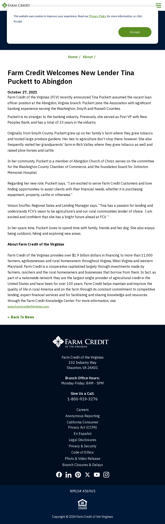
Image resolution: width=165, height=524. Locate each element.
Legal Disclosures (82, 440)
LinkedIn (69, 475)
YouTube (97, 475)
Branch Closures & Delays (82, 465)
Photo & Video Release (82, 458)
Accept (135, 32)
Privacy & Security (82, 446)
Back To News (22, 317)
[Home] (82, 338)
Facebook (59, 475)
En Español (83, 433)
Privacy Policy (97, 16)
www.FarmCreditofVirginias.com (28, 306)
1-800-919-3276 (82, 398)
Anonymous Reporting (82, 416)
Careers (82, 409)
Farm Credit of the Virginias (17, 5)
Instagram (106, 475)
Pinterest (78, 475)
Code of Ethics (82, 452)
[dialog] (82, 25)
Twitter (87, 475)
